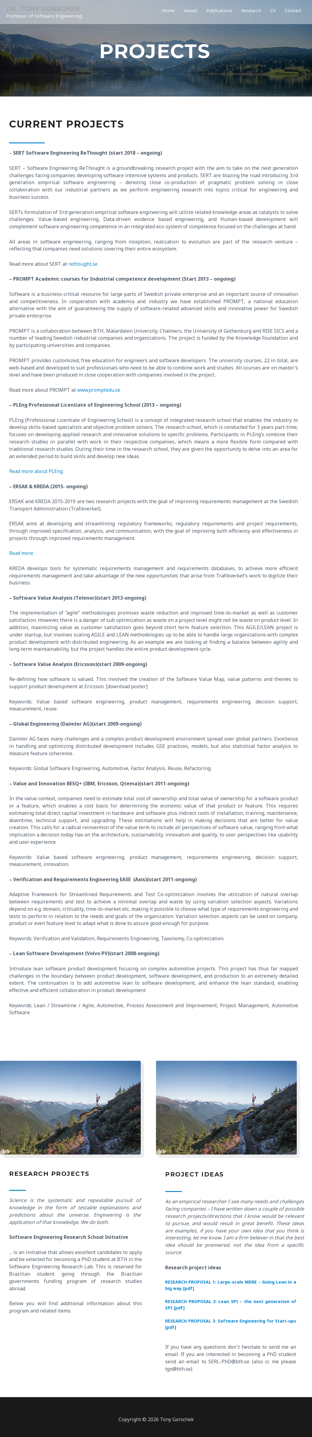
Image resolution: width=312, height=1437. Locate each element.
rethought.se (83, 264)
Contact (292, 12)
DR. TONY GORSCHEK (44, 9)
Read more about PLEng (36, 471)
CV (271, 12)
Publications (213, 12)
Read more (21, 553)
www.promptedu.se (99, 390)
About (182, 12)
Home (158, 12)
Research (247, 12)
